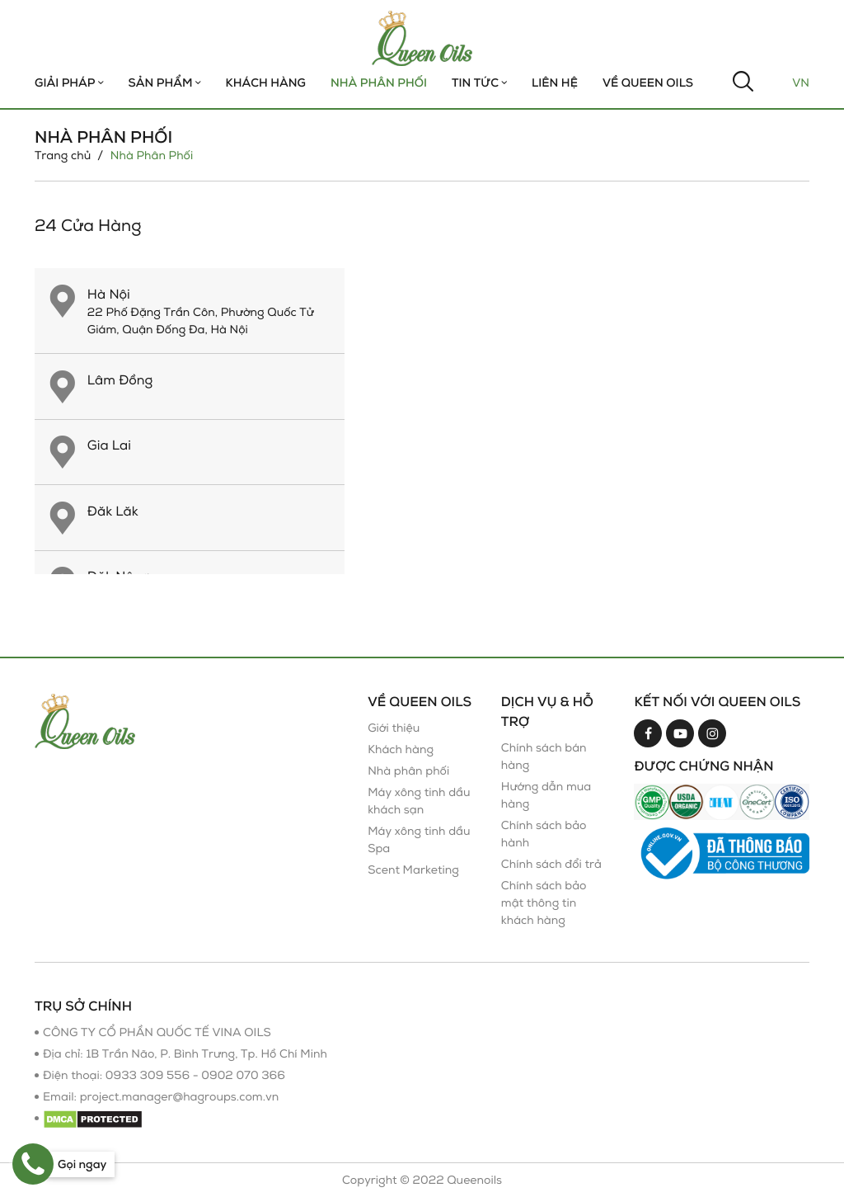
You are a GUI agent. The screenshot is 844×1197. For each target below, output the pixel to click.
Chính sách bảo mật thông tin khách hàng (544, 903)
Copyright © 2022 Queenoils (422, 1180)
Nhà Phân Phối (379, 83)
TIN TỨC (479, 83)
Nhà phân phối (408, 771)
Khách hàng (266, 83)
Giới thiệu (394, 728)
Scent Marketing (413, 870)
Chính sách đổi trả (551, 864)
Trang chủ (63, 155)
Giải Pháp (69, 83)
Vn (800, 83)
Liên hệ (555, 83)
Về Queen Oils (648, 83)
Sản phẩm (165, 83)
